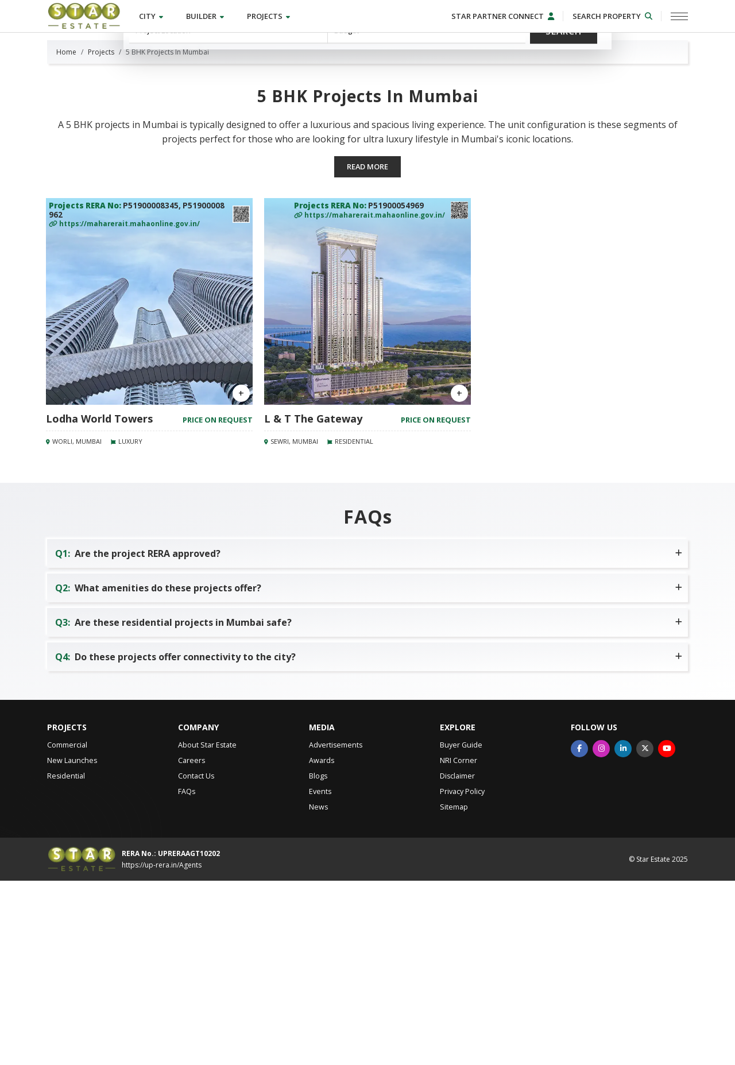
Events (320, 976)
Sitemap (454, 991)
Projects (271, 16)
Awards (321, 945)
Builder (208, 16)
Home (66, 236)
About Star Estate (207, 929)
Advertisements (335, 929)
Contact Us (196, 960)
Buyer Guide (461, 929)
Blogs (318, 960)
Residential (66, 960)
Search (564, 104)
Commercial (67, 929)
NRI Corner (458, 945)
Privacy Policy (462, 976)
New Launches (72, 945)
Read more (368, 351)
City (154, 16)
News (318, 991)
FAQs (186, 976)
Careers (191, 945)
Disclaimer (457, 960)
